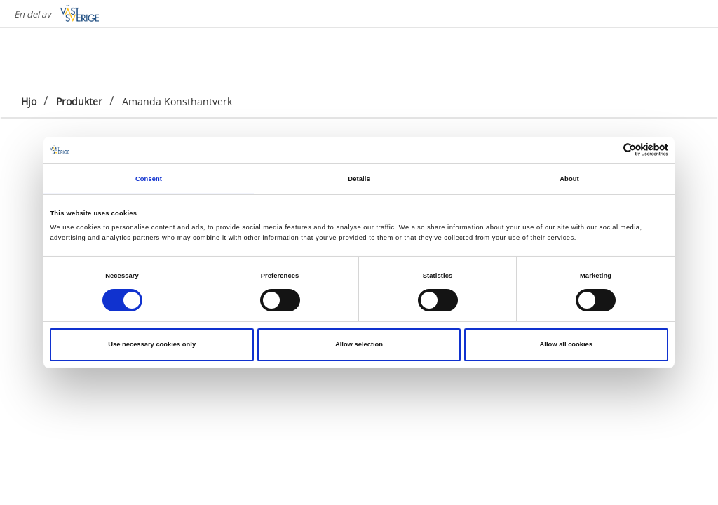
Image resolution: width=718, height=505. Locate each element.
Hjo (28, 101)
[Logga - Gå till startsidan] (70, 56)
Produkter (79, 101)
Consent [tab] (148, 178)
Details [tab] (359, 178)
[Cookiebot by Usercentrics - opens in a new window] (607, 149)
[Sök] (686, 55)
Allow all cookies (566, 344)
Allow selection (359, 344)
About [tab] (569, 178)
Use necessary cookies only (152, 344)
